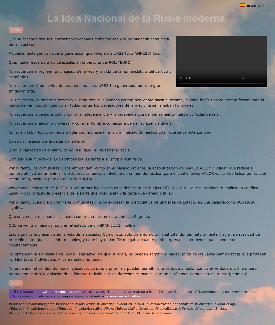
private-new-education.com (60, 291)
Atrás (16, 29)
